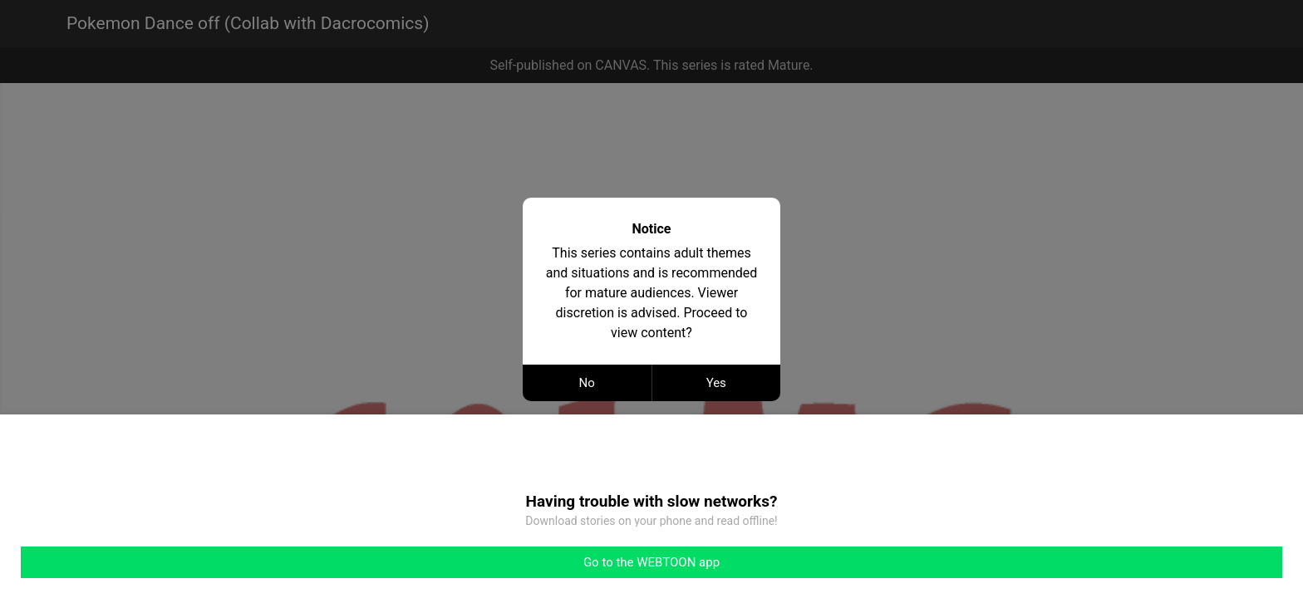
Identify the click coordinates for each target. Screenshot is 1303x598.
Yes (716, 382)
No (587, 382)
